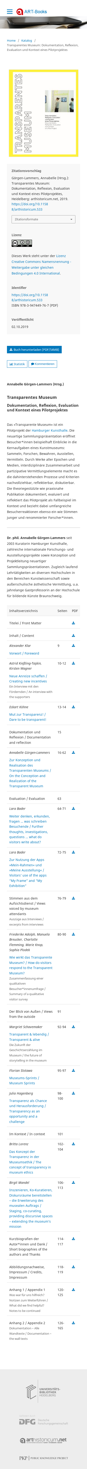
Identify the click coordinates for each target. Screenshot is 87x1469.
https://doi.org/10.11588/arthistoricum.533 (30, 206)
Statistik (17, 364)
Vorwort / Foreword (24, 653)
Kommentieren (43, 364)
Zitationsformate (26, 219)
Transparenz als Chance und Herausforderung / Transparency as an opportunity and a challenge (28, 1111)
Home (11, 40)
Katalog (26, 40)
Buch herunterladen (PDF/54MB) (36, 349)
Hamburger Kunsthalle (50, 430)
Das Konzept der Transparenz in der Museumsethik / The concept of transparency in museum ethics (30, 1162)
